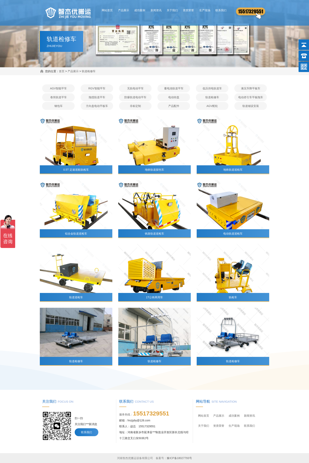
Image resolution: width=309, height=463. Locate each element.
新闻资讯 (156, 10)
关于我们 (172, 10)
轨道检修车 (89, 71)
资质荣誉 (188, 10)
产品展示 (123, 10)
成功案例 (139, 10)
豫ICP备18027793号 (179, 458)
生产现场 (204, 10)
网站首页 (107, 10)
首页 (61, 71)
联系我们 (220, 10)
